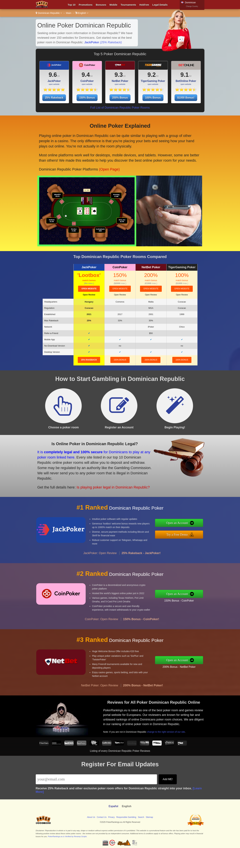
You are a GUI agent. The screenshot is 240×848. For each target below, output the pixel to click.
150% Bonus (87, 97)
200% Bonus (120, 97)
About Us (91, 817)
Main (68, 13)
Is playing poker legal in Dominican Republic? (90, 479)
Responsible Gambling (126, 817)
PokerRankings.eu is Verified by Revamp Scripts (67, 836)
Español (113, 806)
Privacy (111, 817)
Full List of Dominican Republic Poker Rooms (120, 107)
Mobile (113, 4)
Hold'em (144, 4)
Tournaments (128, 4)
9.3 (118, 74)
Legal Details (160, 4)
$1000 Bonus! (185, 97)
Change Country (192, 6)
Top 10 (71, 4)
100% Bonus (153, 97)
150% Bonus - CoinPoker (195, 598)
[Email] (96, 779)
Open (89, 295)
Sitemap (149, 817)
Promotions (85, 4)
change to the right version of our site (177, 726)
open (89, 288)
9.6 (53, 74)
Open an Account (193, 525)
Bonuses (101, 4)
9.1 (184, 74)
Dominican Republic (49, 13)
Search (141, 817)
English (81, 13)
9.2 (151, 74)
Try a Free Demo (193, 532)
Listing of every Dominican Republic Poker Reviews (120, 750)
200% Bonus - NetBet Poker (195, 664)
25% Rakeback (54, 97)
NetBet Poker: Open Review (99, 701)
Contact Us (101, 817)
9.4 (86, 74)
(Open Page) (97, 160)
